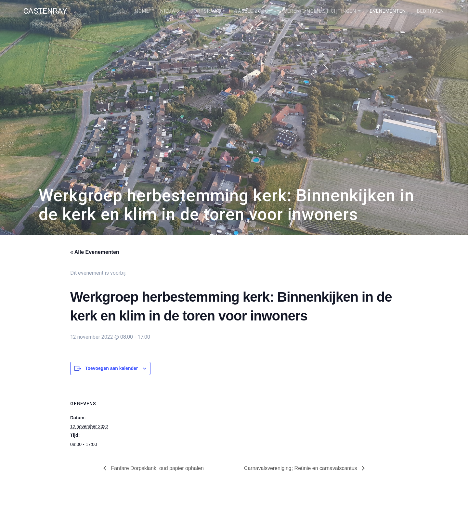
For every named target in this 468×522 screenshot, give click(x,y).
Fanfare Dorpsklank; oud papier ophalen (157, 468)
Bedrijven (430, 11)
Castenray (45, 11)
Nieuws (169, 11)
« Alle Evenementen (94, 252)
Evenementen (388, 11)
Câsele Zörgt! (254, 11)
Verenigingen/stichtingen (320, 11)
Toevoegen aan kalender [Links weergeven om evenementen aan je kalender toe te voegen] (111, 368)
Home (142, 11)
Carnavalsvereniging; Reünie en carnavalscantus (301, 468)
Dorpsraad (205, 11)
